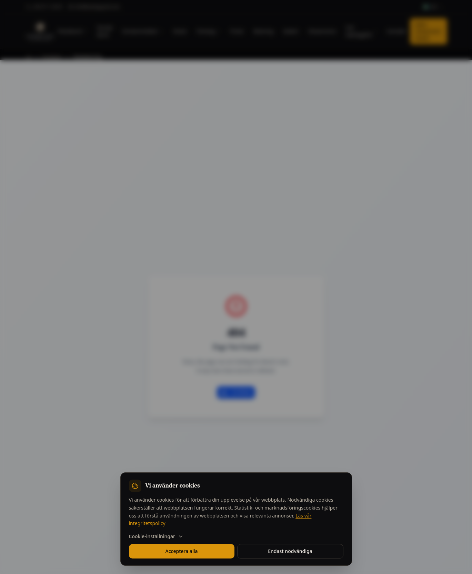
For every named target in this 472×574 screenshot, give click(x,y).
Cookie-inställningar (156, 536)
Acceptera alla (181, 551)
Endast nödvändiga (290, 551)
